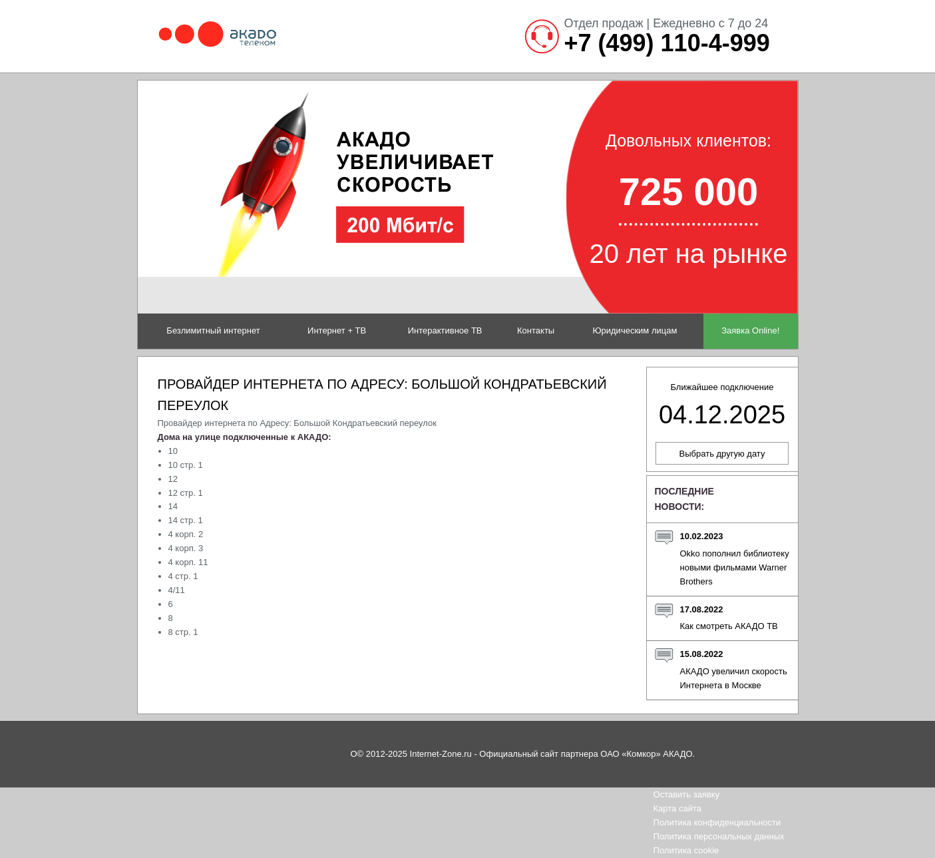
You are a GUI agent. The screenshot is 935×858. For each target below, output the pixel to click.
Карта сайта (677, 808)
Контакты (535, 330)
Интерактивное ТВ (445, 330)
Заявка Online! (750, 330)
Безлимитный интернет (213, 330)
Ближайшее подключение (722, 405)
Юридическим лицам (634, 330)
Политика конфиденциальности (717, 822)
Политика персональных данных (719, 836)
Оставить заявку (687, 794)
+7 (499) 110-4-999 (667, 43)
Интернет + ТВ (336, 330)
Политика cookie (686, 850)
